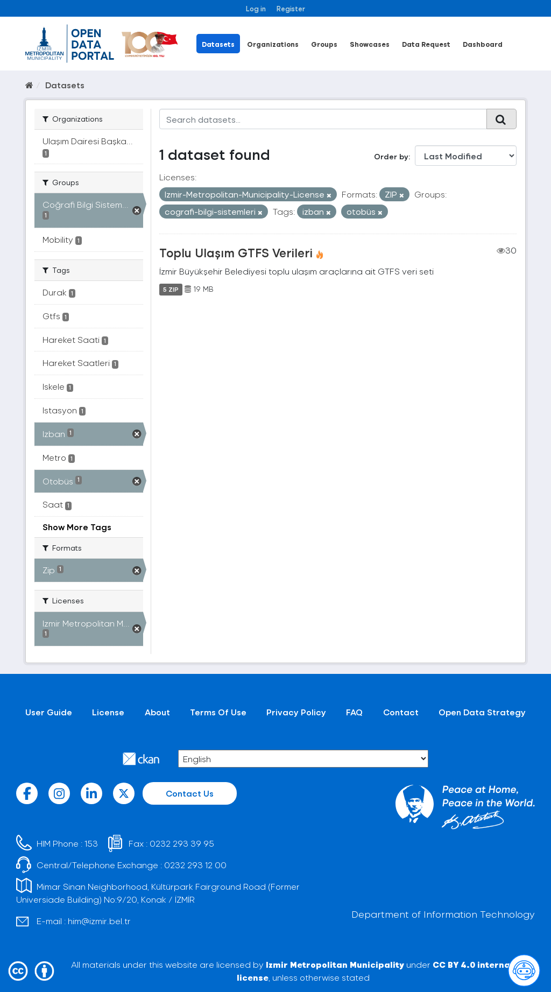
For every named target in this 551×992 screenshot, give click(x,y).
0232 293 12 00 (195, 864)
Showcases (370, 43)
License (108, 711)
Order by (391, 156)
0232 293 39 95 (182, 843)
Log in (256, 8)
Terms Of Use (218, 711)
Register (291, 8)
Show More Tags (77, 526)
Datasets (218, 43)
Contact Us (190, 793)
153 (91, 843)
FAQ (354, 711)
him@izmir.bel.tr (99, 920)
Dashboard (483, 43)
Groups (324, 43)
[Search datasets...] (323, 119)
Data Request (426, 43)
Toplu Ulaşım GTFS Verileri (236, 252)
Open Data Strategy (482, 711)
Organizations (273, 43)
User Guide (48, 711)
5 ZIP (171, 289)
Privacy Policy (296, 711)
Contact (401, 711)
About (157, 711)
